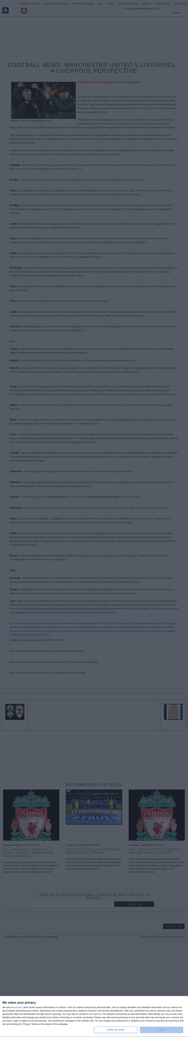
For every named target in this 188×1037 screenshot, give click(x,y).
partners (18, 1007)
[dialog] (94, 1016)
